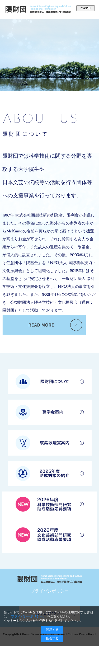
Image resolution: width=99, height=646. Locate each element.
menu (85, 8)
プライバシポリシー (50, 591)
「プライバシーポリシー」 (27, 616)
